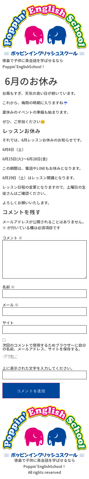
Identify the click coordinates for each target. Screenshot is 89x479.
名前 (8, 287)
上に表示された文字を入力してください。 (38, 368)
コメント (12, 238)
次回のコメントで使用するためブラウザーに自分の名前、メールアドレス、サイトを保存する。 (44, 347)
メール (10, 305)
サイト (8, 323)
